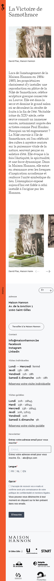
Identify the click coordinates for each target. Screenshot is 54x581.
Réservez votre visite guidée (26, 425)
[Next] (46, 271)
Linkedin (14, 351)
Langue (12, 466)
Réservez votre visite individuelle (29, 383)
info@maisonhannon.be (24, 340)
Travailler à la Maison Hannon (26, 327)
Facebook (15, 344)
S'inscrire (16, 514)
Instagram (15, 348)
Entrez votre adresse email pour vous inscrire (28, 441)
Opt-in (12, 481)
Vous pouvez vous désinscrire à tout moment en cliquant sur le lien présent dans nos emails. (28, 500)
